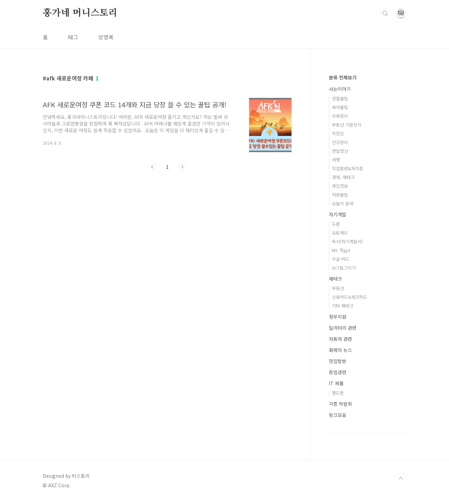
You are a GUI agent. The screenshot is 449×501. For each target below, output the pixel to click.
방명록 (105, 37)
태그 (73, 37)
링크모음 (337, 414)
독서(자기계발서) (347, 241)
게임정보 (340, 186)
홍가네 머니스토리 (80, 13)
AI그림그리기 (344, 267)
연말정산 (340, 151)
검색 (385, 13)
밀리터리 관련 (342, 327)
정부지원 (337, 316)
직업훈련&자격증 (347, 168)
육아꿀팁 (340, 107)
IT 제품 (336, 383)
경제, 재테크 (343, 177)
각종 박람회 (340, 403)
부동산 (338, 288)
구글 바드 (340, 259)
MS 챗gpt (341, 250)
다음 (182, 167)
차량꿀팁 (340, 194)
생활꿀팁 (340, 98)
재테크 (335, 278)
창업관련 (337, 372)
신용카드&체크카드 (349, 297)
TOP (400, 478)
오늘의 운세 (342, 203)
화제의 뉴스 (340, 350)
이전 (152, 167)
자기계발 (337, 214)
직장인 (338, 133)
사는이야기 (340, 88)
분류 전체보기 (342, 77)
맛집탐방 (337, 361)
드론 (336, 224)
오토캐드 (340, 232)
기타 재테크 (342, 305)
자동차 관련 (340, 338)
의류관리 (340, 116)
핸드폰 (338, 393)
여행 (336, 159)
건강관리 (340, 142)
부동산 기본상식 (346, 124)
